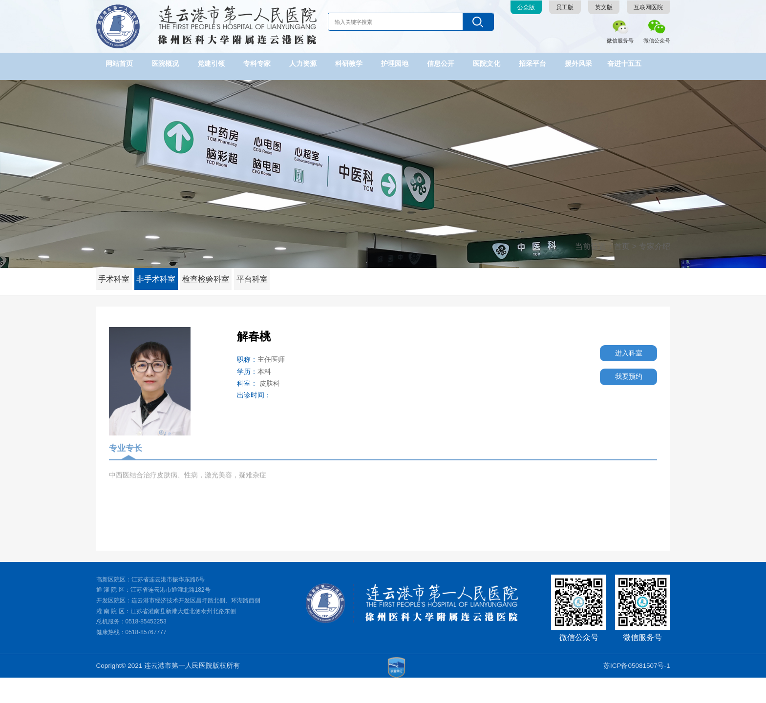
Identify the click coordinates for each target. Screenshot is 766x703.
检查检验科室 (216, 274)
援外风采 (578, 63)
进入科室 (617, 356)
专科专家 (257, 63)
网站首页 (119, 63)
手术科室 (116, 274)
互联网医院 (648, 7)
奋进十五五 (624, 63)
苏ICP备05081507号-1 (636, 690)
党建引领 (211, 63)
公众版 (526, 7)
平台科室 (265, 274)
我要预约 (617, 384)
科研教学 (348, 63)
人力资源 (303, 63)
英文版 (604, 7)
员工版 (565, 7)
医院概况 (165, 63)
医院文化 (486, 63)
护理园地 (394, 63)
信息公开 (440, 63)
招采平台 (532, 63)
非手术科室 (162, 274)
